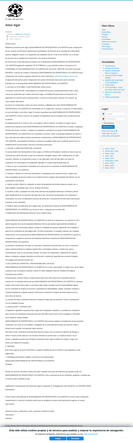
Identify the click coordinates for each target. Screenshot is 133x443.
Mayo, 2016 (109, 165)
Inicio (104, 30)
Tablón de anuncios (22, 34)
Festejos (105, 34)
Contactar (105, 44)
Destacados (106, 32)
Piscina (104, 37)
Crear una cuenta (109, 131)
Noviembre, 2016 (111, 161)
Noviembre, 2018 (111, 151)
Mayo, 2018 (109, 153)
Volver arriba (123, 438)
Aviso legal (106, 46)
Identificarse (108, 127)
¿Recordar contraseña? (111, 136)
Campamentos (107, 49)
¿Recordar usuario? (109, 133)
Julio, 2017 (109, 156)
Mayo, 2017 (109, 158)
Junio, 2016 (109, 163)
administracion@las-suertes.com (66, 76)
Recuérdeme (109, 123)
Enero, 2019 (110, 149)
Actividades (106, 39)
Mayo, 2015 (109, 168)
